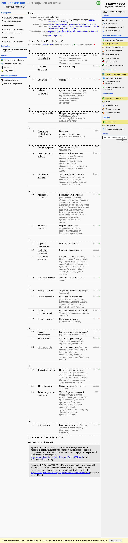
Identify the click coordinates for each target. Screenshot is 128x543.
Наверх (97, 484)
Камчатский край (61, 24)
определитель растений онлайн (114, 5)
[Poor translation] (10, 504)
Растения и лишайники (12, 64)
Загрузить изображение (114, 40)
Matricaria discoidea (42, 196)
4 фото (96, 225)
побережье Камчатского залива (60, 33)
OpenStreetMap (61, 22)
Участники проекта (112, 113)
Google (91, 20)
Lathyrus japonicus (46, 147)
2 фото (96, 90)
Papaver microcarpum (44, 245)
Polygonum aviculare (43, 258)
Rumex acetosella (46, 296)
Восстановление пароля (114, 129)
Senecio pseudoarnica (44, 333)
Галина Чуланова (55, 36)
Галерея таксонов (112, 54)
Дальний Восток (54, 31)
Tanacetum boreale (46, 370)
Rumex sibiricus (45, 319)
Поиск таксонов (111, 24)
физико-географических (13, 84)
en (98, 3)
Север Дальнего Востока (71, 31)
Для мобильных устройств (115, 12)
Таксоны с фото (10, 67)
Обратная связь (20, 484)
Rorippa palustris (46, 290)
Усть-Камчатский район (77, 24)
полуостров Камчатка (89, 31)
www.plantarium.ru (114, 484)
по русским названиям (12, 21)
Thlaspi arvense (45, 386)
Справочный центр (112, 109)
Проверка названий (112, 31)
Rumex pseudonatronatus (46, 311)
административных (11, 80)
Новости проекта (111, 105)
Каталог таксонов (112, 58)
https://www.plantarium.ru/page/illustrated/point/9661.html (57, 457)
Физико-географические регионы (114, 88)
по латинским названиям (13, 17)
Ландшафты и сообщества (14, 60)
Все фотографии (111, 44)
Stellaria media (45, 347)
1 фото (96, 55)
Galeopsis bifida (45, 113)
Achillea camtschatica (44, 56)
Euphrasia (42, 79)
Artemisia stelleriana (42, 67)
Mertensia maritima (42, 227)
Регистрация (110, 125)
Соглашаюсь (115, 490)
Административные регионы (112, 82)
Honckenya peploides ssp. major (44, 134)
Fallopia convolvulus (43, 91)
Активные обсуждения (113, 98)
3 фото (96, 310)
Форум (107, 102)
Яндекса (51, 22)
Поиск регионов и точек (114, 27)
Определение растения (114, 20)
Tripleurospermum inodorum (46, 393)
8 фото (96, 147)
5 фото (96, 66)
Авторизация (110, 122)
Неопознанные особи (113, 51)
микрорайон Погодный (68, 28)
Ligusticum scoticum (43, 175)
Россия (51, 24)
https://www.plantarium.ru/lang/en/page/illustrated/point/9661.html (60, 472)
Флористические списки (114, 65)
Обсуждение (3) (10, 71)
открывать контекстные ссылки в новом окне (15, 51)
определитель (48, 44)
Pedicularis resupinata (43, 251)
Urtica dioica (44, 425)
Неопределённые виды (114, 47)
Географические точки (113, 78)
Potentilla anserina (46, 277)
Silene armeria (44, 338)
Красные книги (111, 62)
